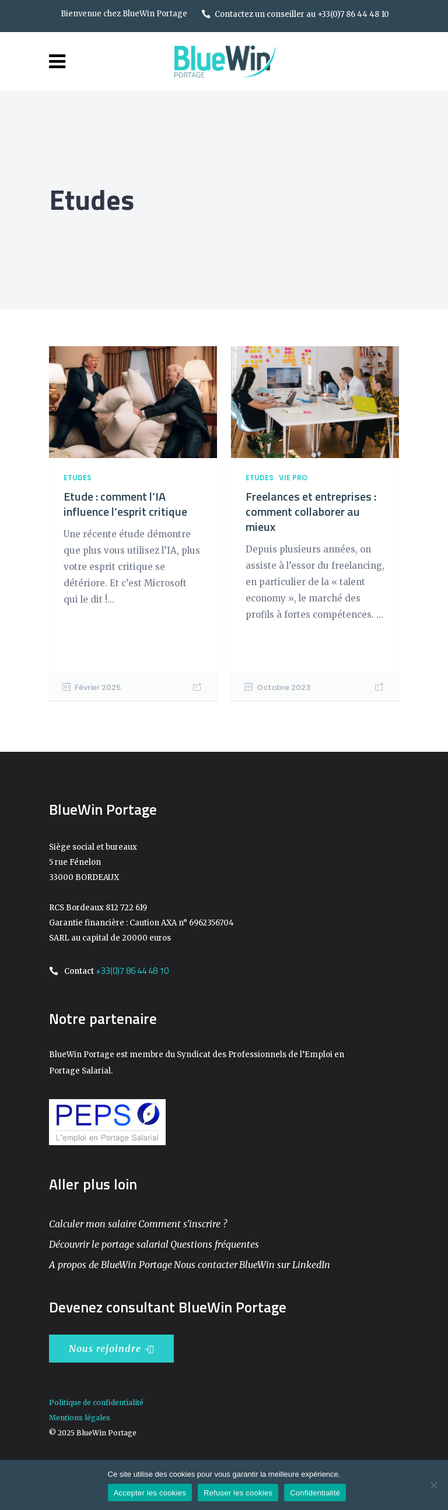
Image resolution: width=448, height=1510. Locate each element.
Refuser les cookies (238, 1492)
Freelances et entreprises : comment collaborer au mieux (311, 511)
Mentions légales (79, 1417)
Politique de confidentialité (96, 1402)
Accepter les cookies (150, 1492)
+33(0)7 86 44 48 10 (132, 970)
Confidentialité (315, 1492)
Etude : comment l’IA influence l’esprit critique (125, 503)
